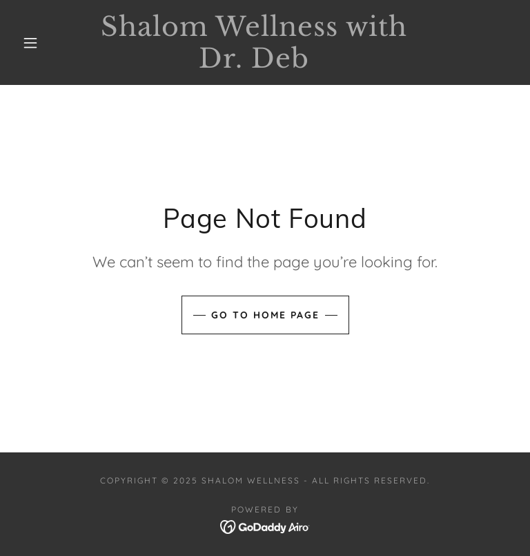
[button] (30, 43)
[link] (254, 63)
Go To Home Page (265, 315)
